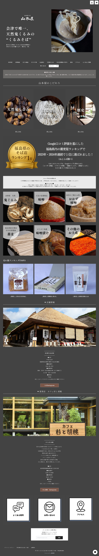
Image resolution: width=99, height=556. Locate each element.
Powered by (49, 553)
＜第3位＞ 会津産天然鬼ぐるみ (81, 296)
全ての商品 (25, 62)
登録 (59, 537)
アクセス (77, 62)
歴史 (71, 62)
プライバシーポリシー (9, 547)
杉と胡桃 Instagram (49, 490)
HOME (10, 62)
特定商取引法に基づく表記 (23, 547)
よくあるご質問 (87, 62)
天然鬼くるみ (50, 62)
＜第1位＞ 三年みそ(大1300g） (18, 296)
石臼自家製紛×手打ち (62, 62)
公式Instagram (49, 385)
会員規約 (33, 547)
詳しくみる (18, 131)
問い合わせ (43, 66)
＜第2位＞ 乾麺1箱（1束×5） (49, 296)
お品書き (42, 62)
